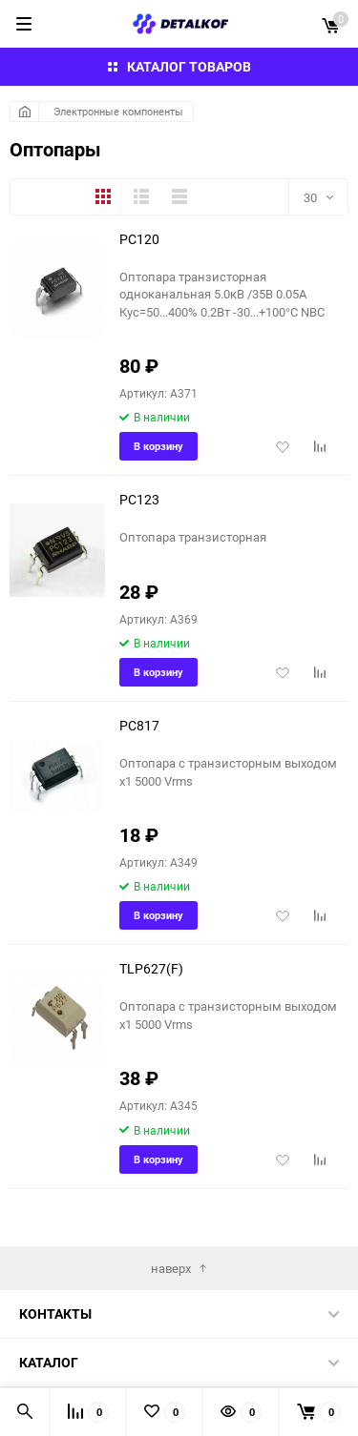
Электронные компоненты (118, 111)
